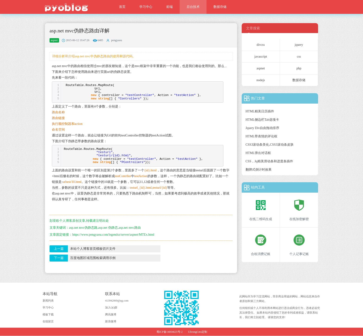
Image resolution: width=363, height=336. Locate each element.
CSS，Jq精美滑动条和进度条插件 (269, 161)
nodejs (261, 80)
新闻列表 (48, 300)
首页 (122, 7)
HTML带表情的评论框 (262, 136)
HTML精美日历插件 (260, 111)
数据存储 (219, 7)
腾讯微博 (110, 314)
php (299, 68)
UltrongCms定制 (197, 331)
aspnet (261, 68)
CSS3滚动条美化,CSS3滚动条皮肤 (270, 144)
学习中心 (145, 7)
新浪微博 (110, 321)
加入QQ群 (111, 307)
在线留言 (48, 321)
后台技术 (193, 7)
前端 (169, 7)
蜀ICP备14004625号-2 (169, 331)
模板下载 (48, 314)
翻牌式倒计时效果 (259, 169)
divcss (261, 44)
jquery (299, 44)
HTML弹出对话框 (258, 153)
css (299, 56)
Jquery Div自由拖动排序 (262, 128)
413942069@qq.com (116, 300)
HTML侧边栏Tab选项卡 (262, 119)
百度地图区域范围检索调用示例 (93, 258)
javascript (260, 56)
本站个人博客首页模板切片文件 (93, 248)
